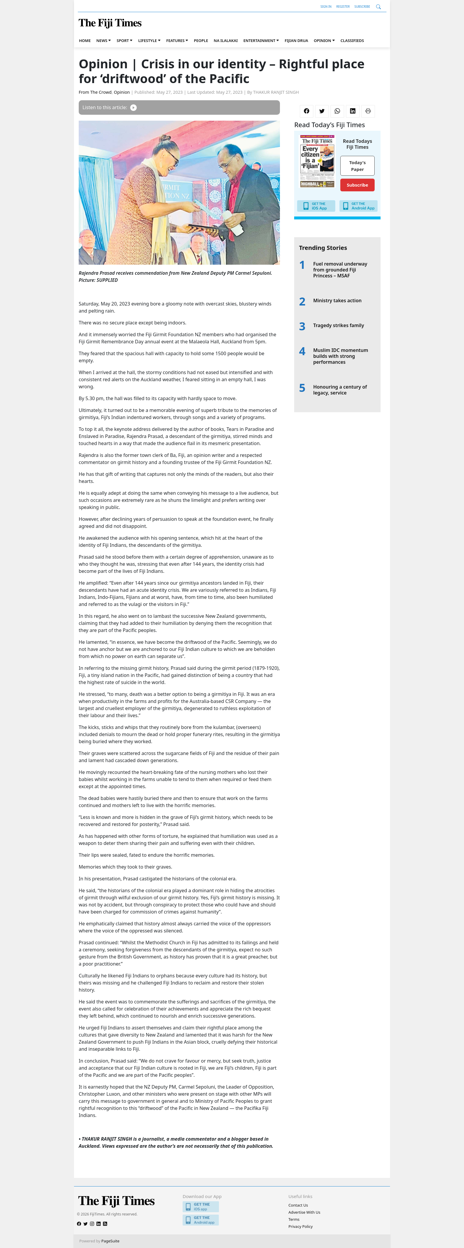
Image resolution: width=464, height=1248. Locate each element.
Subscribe (362, 6)
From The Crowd (95, 92)
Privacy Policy (301, 1226)
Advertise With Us (304, 1212)
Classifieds (352, 40)
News (101, 40)
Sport (123, 40)
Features (175, 40)
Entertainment (259, 40)
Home (85, 40)
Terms (294, 1219)
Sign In (325, 6)
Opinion (322, 40)
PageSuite (111, 1241)
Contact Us (298, 1205)
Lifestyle (147, 40)
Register (342, 6)
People (201, 40)
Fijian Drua (296, 40)
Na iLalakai (226, 40)
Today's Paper (357, 165)
